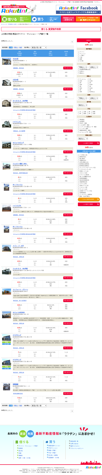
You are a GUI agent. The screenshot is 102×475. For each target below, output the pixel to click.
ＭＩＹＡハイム (18, 184)
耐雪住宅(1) (82, 156)
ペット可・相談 (83, 128)
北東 (84, 111)
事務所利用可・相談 (84, 130)
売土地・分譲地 (53, 455)
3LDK (90, 88)
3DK (80, 88)
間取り (16, 47)
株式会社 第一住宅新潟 (19, 300)
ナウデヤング (17, 335)
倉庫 (80, 59)
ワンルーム (82, 79)
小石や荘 (15, 79)
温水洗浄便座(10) (83, 180)
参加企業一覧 (74, 441)
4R (79, 90)
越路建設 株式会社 (18, 68)
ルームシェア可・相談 (85, 132)
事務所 (21, 455)
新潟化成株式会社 (18, 393)
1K (89, 79)
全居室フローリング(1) (85, 191)
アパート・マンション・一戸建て (28, 446)
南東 (93, 111)
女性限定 (81, 121)
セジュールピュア (18, 142)
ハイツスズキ (17, 205)
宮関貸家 (15, 384)
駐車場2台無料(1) (83, 165)
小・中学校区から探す (11, 24)
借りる (16, 19)
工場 (80, 57)
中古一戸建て (52, 453)
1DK (80, 81)
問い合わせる (68, 68)
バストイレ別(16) (83, 174)
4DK (80, 91)
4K (89, 90)
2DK (80, 84)
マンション (82, 53)
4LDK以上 (91, 91)
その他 (80, 61)
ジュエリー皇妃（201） (20, 163)
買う (46, 19)
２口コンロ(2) (82, 173)
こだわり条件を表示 (88, 199)
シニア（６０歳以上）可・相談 (87, 126)
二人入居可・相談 (83, 125)
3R (79, 86)
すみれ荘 (15, 59)
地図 (20, 47)
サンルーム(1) (82, 189)
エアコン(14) (82, 183)
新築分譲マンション (54, 445)
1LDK (90, 81)
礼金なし (81, 71)
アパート (81, 52)
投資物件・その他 (54, 457)
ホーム (2, 24)
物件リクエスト (75, 446)
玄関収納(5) (82, 192)
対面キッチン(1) (83, 171)
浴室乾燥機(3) (82, 178)
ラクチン (14, 9)
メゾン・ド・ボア (18, 246)
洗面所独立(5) (82, 182)
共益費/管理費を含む (84, 69)
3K (89, 86)
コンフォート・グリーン (20, 289)
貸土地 (21, 450)
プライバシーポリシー (77, 448)
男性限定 (81, 119)
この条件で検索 (88, 143)
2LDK (90, 84)
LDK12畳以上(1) (83, 162)
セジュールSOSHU (19, 312)
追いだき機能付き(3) (84, 176)
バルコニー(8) (82, 187)
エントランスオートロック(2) (87, 167)
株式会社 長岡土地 (18, 256)
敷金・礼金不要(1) (84, 196)
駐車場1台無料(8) (83, 164)
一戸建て (81, 55)
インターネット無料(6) (85, 194)
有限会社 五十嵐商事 (19, 131)
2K (89, 82)
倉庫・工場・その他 (24, 458)
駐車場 (21, 448)
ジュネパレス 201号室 (20, 268)
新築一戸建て (52, 450)
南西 (84, 113)
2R (79, 82)
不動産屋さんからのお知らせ (68, 18)
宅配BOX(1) (82, 160)
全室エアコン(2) (83, 185)
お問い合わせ (74, 443)
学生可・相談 (82, 123)
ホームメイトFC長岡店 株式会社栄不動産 (24, 110)
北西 (93, 113)
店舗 (20, 453)
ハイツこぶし (17, 121)
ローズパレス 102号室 (20, 101)
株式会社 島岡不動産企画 (20, 173)
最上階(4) (81, 158)
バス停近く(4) (82, 155)
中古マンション (53, 448)
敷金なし (81, 73)
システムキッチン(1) (84, 169)
